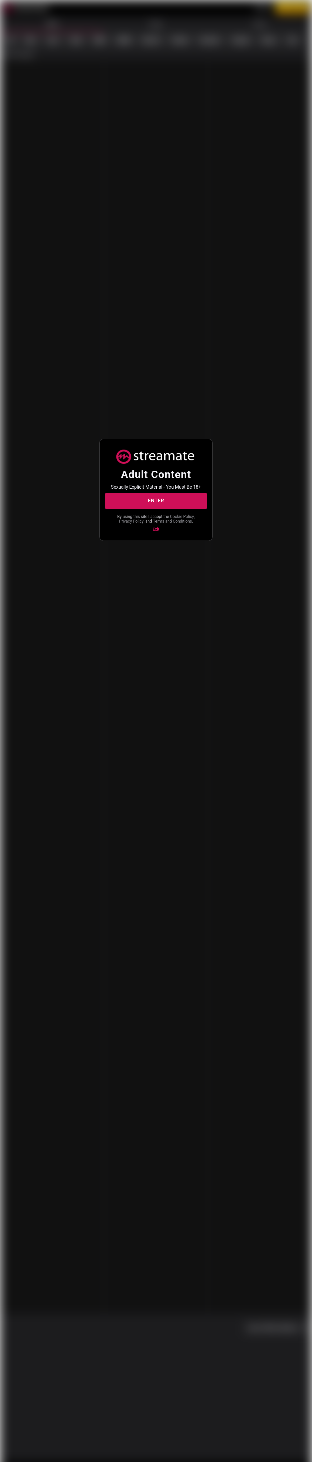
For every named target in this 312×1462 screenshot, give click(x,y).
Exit (156, 532)
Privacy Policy (166, 519)
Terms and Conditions (155, 524)
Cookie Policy (136, 519)
